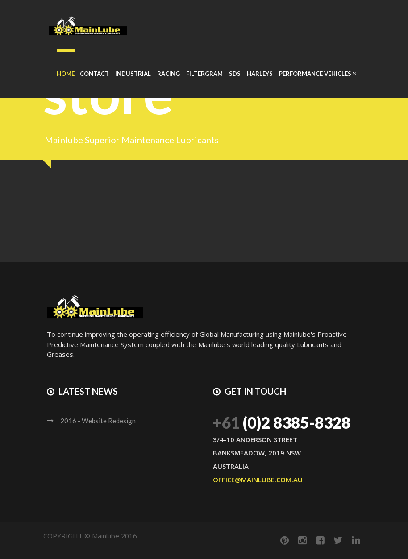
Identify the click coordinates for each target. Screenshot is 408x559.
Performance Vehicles (317, 73)
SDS (235, 73)
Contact (94, 73)
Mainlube (105, 535)
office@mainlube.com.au (258, 479)
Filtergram (204, 73)
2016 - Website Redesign (98, 421)
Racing (168, 73)
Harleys (260, 73)
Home (66, 73)
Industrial (133, 73)
